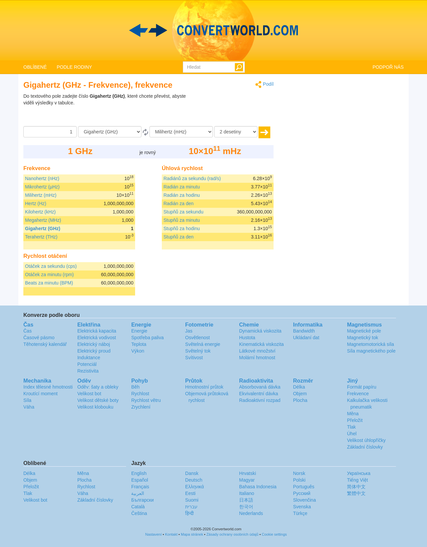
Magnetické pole (364, 331)
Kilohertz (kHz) (40, 211)
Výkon (137, 351)
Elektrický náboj (93, 344)
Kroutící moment (40, 393)
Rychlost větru (146, 400)
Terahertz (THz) (41, 236)
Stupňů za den (178, 236)
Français (140, 486)
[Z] (109, 131)
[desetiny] (236, 131)
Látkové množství (257, 351)
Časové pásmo (38, 337)
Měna (353, 413)
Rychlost (140, 393)
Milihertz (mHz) (40, 195)
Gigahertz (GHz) (42, 228)
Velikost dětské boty (98, 400)
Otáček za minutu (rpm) (49, 274)
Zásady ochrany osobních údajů (232, 534)
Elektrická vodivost (96, 337)
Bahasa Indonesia (258, 486)
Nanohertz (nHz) (42, 178)
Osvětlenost (197, 337)
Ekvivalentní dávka (258, 393)
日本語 (246, 500)
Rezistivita (88, 371)
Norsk (299, 473)
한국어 (246, 506)
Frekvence (358, 393)
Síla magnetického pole (371, 351)
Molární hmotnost (257, 357)
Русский (301, 493)
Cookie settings (274, 534)
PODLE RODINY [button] (74, 67)
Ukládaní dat (306, 337)
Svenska (302, 506)
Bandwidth (304, 331)
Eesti (190, 493)
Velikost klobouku (95, 407)
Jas (188, 331)
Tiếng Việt (357, 480)
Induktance (88, 357)
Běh (135, 387)
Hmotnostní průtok (204, 387)
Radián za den (178, 203)
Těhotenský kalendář (45, 344)
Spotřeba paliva (147, 337)
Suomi (191, 500)
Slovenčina (304, 500)
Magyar (247, 480)
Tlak (351, 427)
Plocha (300, 400)
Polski (299, 480)
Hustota (247, 337)
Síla (27, 400)
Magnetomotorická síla (370, 344)
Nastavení (153, 534)
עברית (191, 506)
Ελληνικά (194, 486)
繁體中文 (356, 493)
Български (142, 500)
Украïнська (358, 473)
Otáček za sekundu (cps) (51, 266)
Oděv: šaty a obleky (97, 387)
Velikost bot (89, 393)
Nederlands (251, 513)
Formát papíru (361, 387)
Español (139, 480)
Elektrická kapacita (96, 331)
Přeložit (355, 420)
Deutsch (193, 480)
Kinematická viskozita (261, 344)
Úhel (352, 433)
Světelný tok (197, 351)
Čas (27, 331)
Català (137, 506)
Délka (299, 387)
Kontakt (171, 534)
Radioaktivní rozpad (260, 400)
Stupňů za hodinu (181, 228)
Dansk (191, 473)
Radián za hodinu (181, 195)
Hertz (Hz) (35, 203)
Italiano (246, 493)
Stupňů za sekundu (183, 211)
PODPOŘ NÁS (388, 67)
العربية (137, 493)
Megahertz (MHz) (43, 220)
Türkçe (300, 513)
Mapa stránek (192, 534)
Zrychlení (140, 407)
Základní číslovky (365, 447)
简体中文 (356, 486)
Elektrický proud (94, 351)
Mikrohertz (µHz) (42, 186)
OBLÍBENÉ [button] (35, 67)
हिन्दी (189, 513)
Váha (28, 407)
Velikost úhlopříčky (366, 440)
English (138, 473)
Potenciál (87, 364)
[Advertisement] (232, 109)
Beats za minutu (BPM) (49, 283)
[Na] (181, 131)
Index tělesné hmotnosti (48, 387)
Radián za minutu (181, 186)
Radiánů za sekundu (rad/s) (192, 178)
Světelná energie (202, 344)
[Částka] (50, 131)
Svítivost (194, 357)
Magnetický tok (362, 337)
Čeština (139, 513)
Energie (139, 331)
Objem (300, 393)
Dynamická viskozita (260, 331)
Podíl (264, 84)
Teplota (138, 344)
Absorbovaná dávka (260, 387)
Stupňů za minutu (181, 220)
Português (303, 486)
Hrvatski (247, 473)
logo (213, 30)
